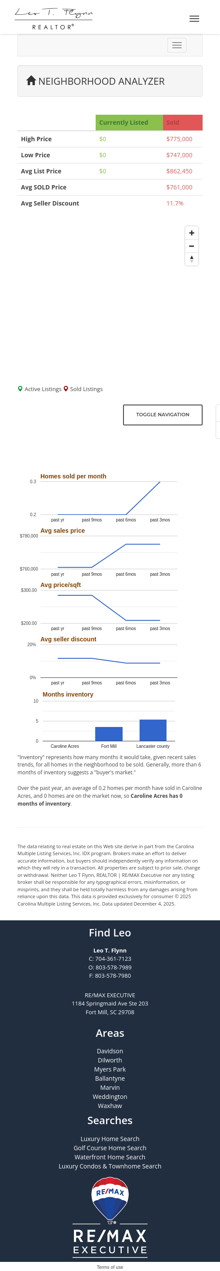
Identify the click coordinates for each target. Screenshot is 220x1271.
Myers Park (110, 1069)
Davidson (110, 1051)
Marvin (110, 1087)
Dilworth (110, 1060)
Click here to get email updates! (76, 448)
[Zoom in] (191, 232)
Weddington (110, 1096)
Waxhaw (110, 1106)
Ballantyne (110, 1078)
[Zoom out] (191, 245)
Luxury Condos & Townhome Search (110, 1166)
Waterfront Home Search (110, 1157)
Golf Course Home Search (110, 1148)
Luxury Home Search (110, 1139)
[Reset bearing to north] (191, 258)
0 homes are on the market (76, 795)
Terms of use (110, 1267)
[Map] (109, 298)
